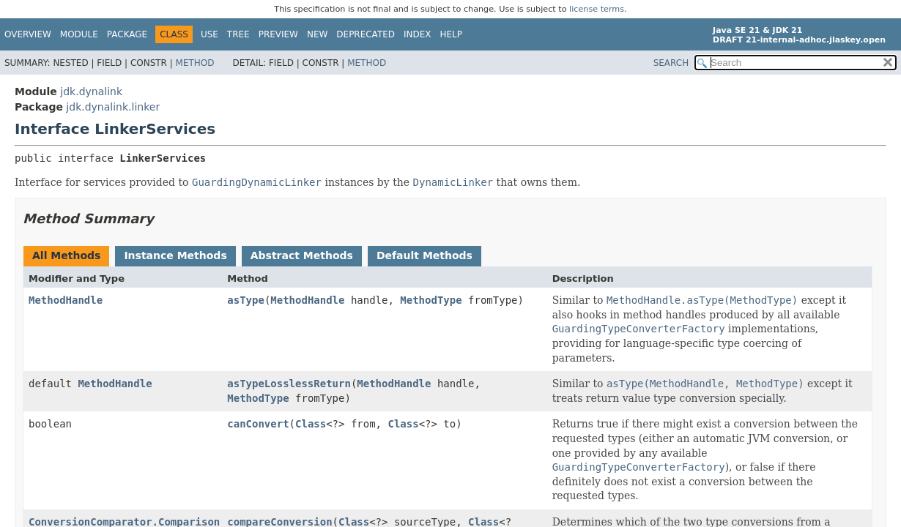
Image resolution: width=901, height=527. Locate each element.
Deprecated (365, 34)
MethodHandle (66, 300)
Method (195, 63)
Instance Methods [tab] (175, 255)
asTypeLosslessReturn (289, 383)
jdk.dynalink (91, 91)
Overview (27, 34)
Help (451, 34)
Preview (278, 34)
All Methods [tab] (66, 255)
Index (417, 34)
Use (209, 34)
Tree (238, 34)
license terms (596, 9)
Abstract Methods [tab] (302, 255)
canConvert (258, 424)
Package (127, 34)
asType (245, 300)
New (317, 34)
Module (79, 34)
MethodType (430, 300)
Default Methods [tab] (424, 255)
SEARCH (671, 63)
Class (310, 424)
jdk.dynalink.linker (113, 107)
